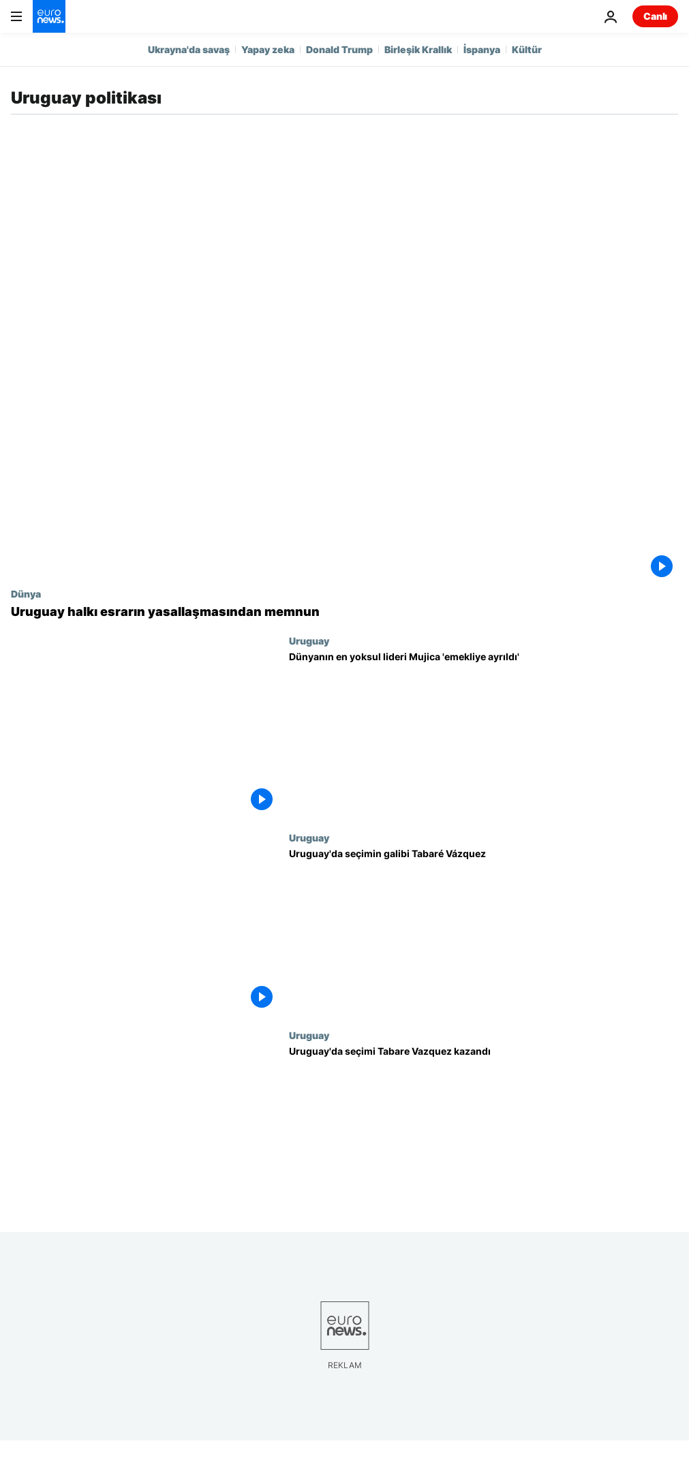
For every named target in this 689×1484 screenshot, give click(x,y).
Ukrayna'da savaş (189, 49)
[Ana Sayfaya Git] (49, 16)
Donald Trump (339, 49)
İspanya (481, 49)
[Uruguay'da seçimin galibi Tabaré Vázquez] (483, 930)
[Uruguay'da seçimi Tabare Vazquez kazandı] (483, 1128)
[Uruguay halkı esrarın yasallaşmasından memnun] (344, 611)
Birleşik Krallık (418, 49)
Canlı (655, 16)
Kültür (527, 49)
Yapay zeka (267, 49)
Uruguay (309, 640)
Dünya (26, 593)
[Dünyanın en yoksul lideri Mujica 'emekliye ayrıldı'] (483, 733)
